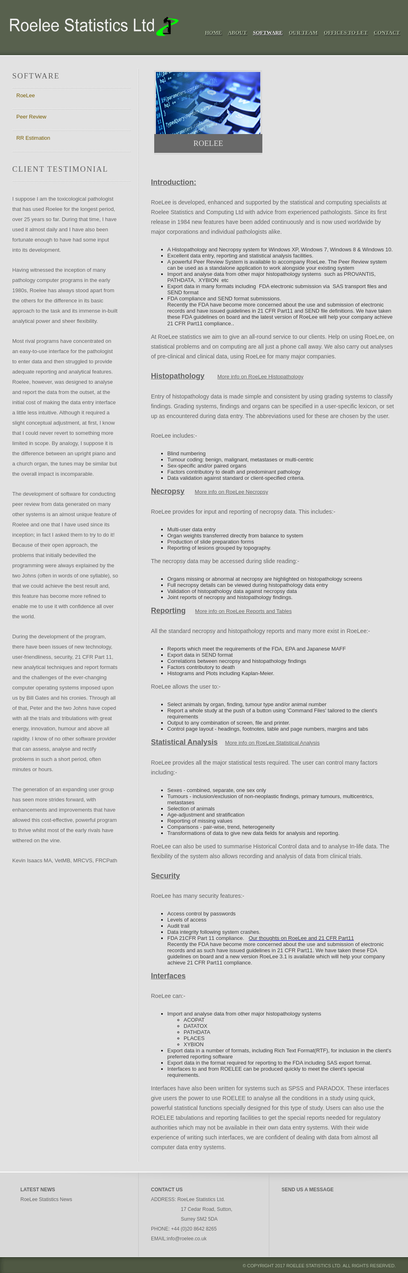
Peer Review (31, 117)
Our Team (303, 32)
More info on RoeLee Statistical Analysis (272, 743)
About (237, 32)
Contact (387, 32)
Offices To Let (346, 32)
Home (213, 32)
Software (268, 32)
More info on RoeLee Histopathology (260, 377)
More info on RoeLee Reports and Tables (243, 611)
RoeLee (25, 95)
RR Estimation (33, 138)
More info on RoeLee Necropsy (231, 492)
